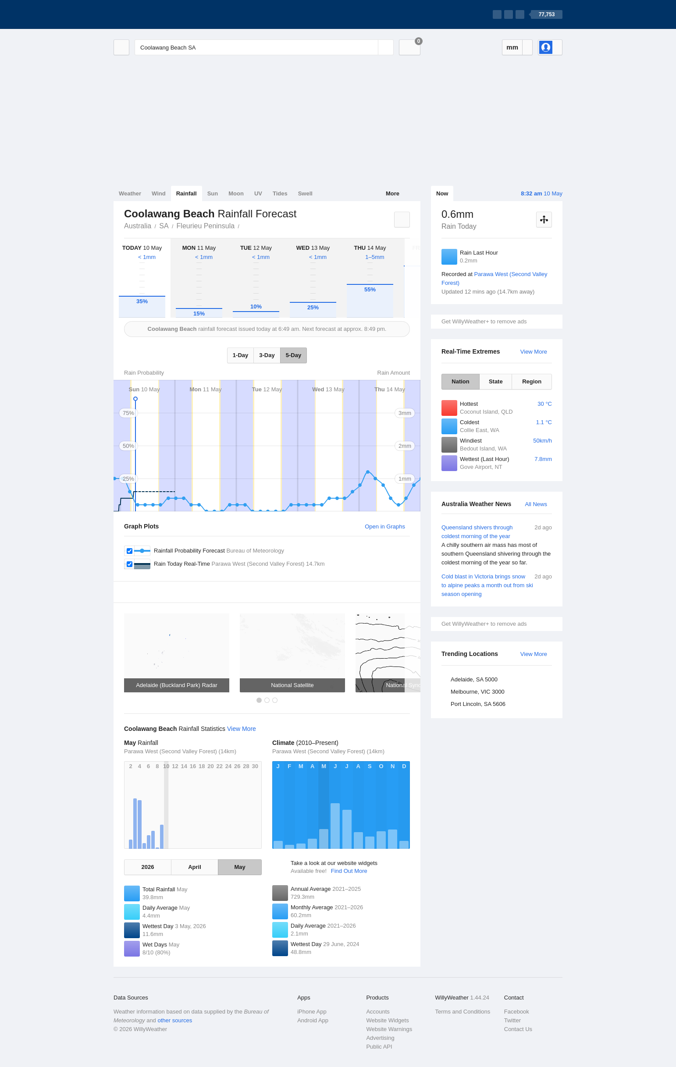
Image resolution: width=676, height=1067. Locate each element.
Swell (305, 193)
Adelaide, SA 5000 (474, 679)
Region (531, 381)
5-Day (293, 355)
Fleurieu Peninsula (206, 226)
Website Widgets (387, 1020)
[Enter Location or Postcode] (264, 47)
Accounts (377, 1011)
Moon (236, 193)
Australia (137, 226)
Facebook (516, 1011)
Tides (280, 193)
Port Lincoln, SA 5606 (478, 704)
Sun (212, 193)
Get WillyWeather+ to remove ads (484, 321)
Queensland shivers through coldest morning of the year (496, 545)
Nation (460, 381)
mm (512, 47)
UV (258, 193)
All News (536, 504)
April (194, 867)
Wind (159, 193)
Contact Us (518, 1029)
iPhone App (312, 1011)
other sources (174, 1020)
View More (533, 351)
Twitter (512, 1020)
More (392, 193)
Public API (379, 1046)
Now (442, 193)
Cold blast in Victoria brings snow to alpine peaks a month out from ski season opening (496, 584)
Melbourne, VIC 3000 (478, 691)
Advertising (380, 1038)
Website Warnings (389, 1029)
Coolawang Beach (244, 225)
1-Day (240, 355)
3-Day (266, 355)
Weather (130, 193)
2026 (147, 867)
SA (163, 226)
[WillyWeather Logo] (155, 14)
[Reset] (370, 47)
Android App (312, 1020)
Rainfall (186, 193)
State (496, 381)
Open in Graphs (385, 526)
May (239, 867)
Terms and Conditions (463, 1011)
